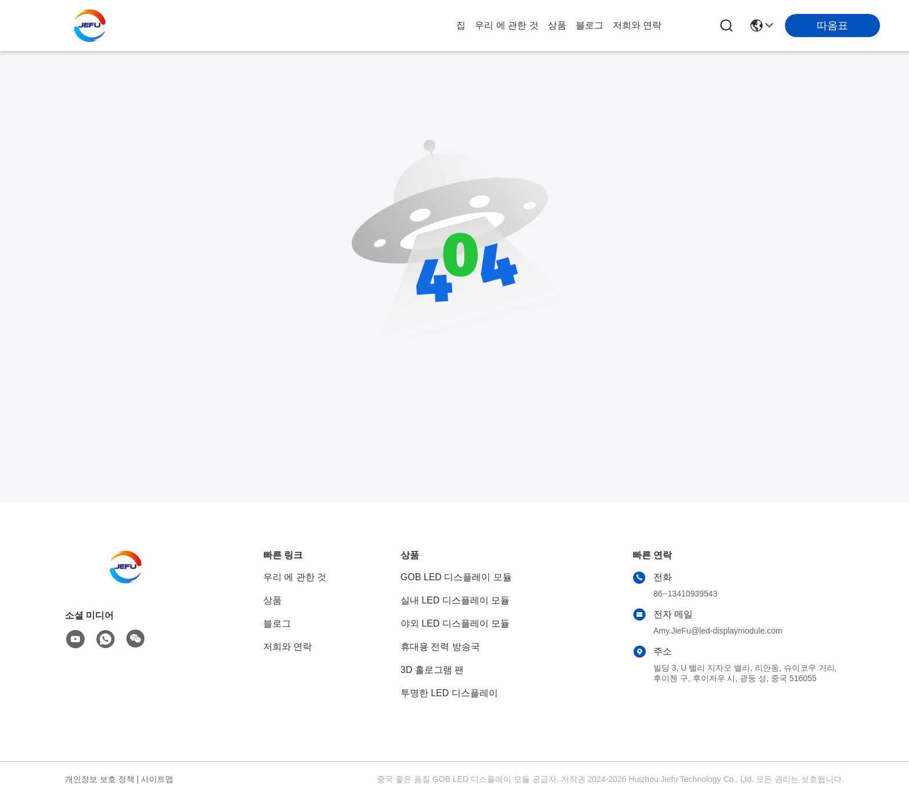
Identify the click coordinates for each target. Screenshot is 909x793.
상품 (557, 25)
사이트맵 (157, 779)
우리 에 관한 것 (506, 25)
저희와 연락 (637, 25)
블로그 (589, 25)
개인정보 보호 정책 (99, 779)
